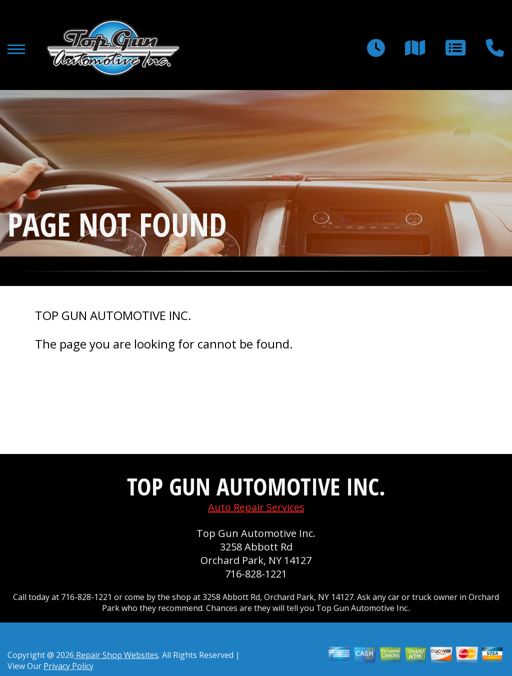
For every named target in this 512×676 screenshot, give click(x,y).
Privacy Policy (69, 666)
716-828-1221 (256, 573)
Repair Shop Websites (116, 655)
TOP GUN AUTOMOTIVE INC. (113, 316)
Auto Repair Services (256, 507)
